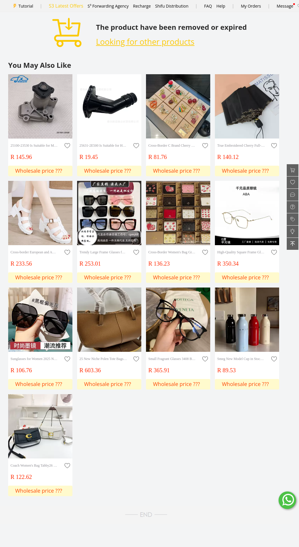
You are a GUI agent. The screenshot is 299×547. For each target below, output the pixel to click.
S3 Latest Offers (66, 6)
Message (285, 6)
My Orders (251, 6)
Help (220, 6)
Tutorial (25, 6)
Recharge (142, 6)
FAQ (208, 6)
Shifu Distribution (171, 6)
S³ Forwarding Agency (108, 6)
